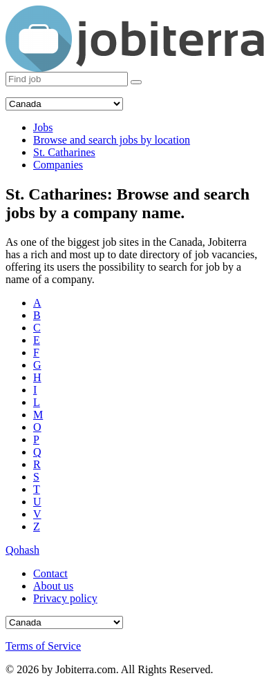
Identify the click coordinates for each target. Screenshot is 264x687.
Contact (50, 573)
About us (53, 586)
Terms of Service (43, 646)
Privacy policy (65, 598)
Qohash (22, 550)
